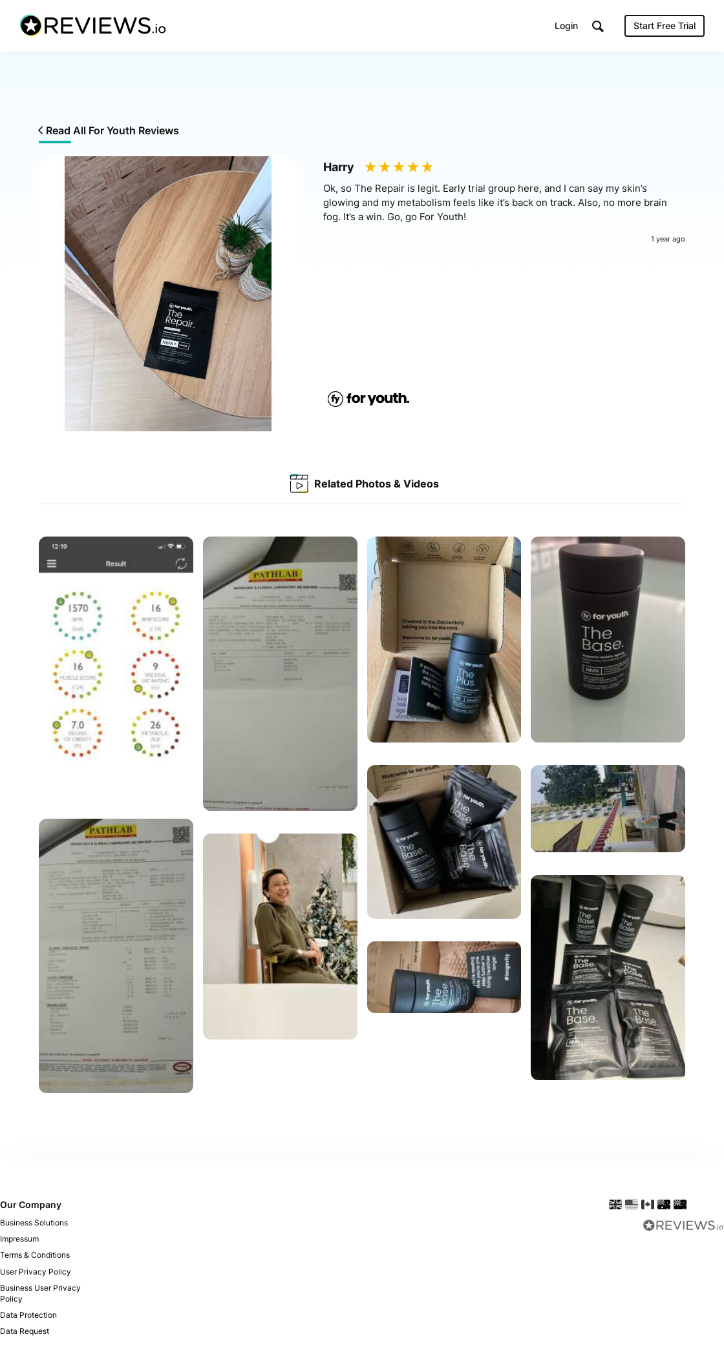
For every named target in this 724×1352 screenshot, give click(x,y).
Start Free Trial (665, 25)
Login (566, 25)
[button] (598, 26)
